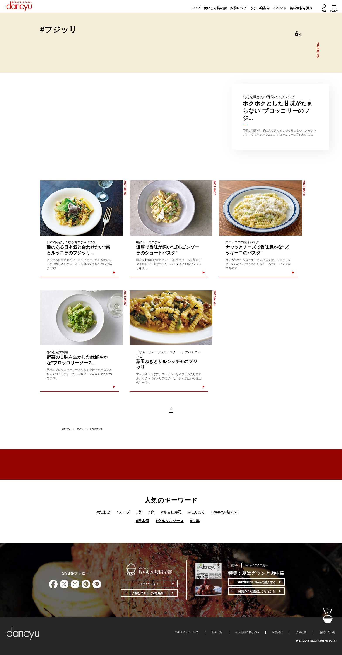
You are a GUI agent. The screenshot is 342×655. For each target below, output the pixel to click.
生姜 (195, 521)
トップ (195, 8)
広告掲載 (277, 632)
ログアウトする (149, 584)
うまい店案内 (260, 8)
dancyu (66, 428)
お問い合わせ (327, 632)
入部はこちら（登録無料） (149, 593)
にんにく (196, 512)
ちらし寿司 (171, 512)
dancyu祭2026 (225, 512)
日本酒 (142, 521)
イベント (279, 8)
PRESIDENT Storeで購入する (256, 582)
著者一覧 (217, 632)
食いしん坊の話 (215, 8)
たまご (103, 512)
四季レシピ (238, 8)
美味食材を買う (301, 8)
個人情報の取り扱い (247, 632)
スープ (123, 512)
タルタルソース (169, 521)
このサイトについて (186, 632)
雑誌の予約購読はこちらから (256, 591)
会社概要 (301, 632)
